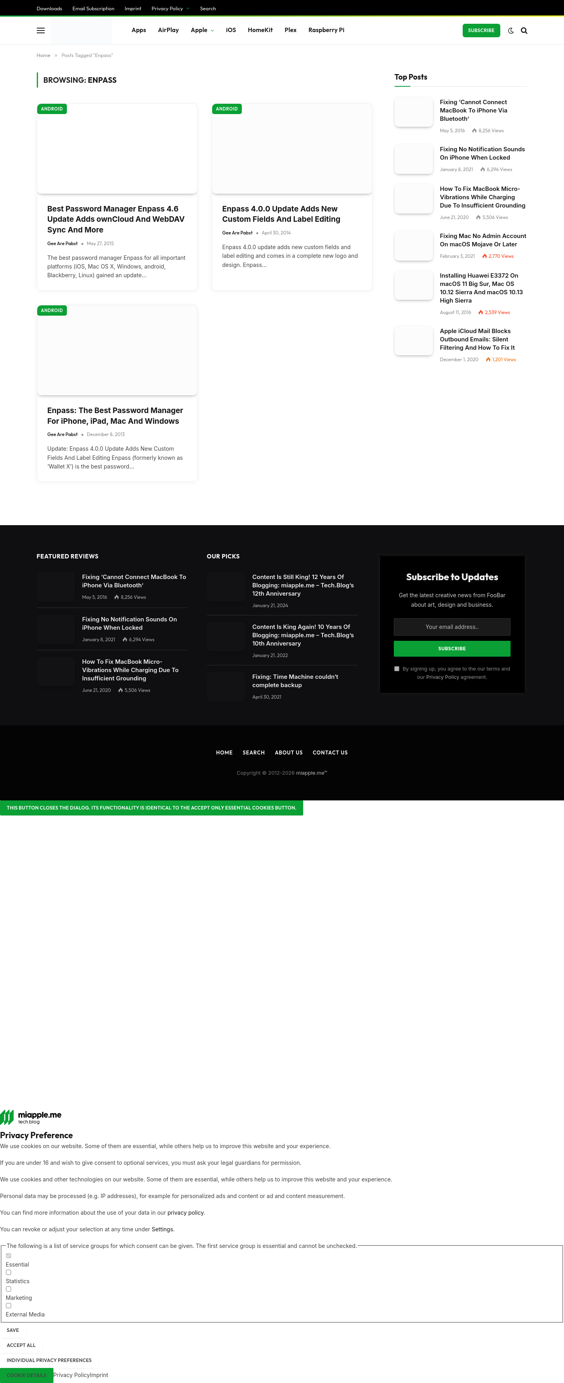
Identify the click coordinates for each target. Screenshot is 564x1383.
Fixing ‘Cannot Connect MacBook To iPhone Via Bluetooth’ (474, 110)
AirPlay (168, 30)
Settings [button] (162, 1229)
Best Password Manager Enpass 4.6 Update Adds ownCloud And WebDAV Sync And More (116, 219)
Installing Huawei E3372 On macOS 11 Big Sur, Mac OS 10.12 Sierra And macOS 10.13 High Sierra (481, 288)
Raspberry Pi (326, 30)
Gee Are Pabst (62, 243)
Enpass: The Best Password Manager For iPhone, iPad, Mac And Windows (115, 416)
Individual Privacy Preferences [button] (49, 1360)
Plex (290, 30)
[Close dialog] (151, 807)
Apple (199, 30)
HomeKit (260, 30)
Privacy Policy (167, 8)
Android (52, 109)
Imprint (133, 8)
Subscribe (481, 30)
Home (224, 752)
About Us (289, 752)
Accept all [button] (21, 1345)
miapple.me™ (311, 773)
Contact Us (330, 752)
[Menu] (41, 30)
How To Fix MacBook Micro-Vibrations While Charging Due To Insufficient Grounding (483, 197)
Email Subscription (93, 8)
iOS (231, 30)
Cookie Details (27, 1375)
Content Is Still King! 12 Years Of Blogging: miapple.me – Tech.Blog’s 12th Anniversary (303, 585)
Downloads (50, 8)
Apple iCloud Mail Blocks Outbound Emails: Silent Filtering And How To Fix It (477, 339)
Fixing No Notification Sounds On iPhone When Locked (482, 153)
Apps (139, 30)
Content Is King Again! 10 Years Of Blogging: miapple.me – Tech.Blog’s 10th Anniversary (303, 635)
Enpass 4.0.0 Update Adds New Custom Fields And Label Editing (281, 214)
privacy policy (185, 1212)
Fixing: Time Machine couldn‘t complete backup (295, 681)
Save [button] (13, 1330)
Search (208, 8)
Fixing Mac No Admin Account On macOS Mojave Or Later (483, 240)
